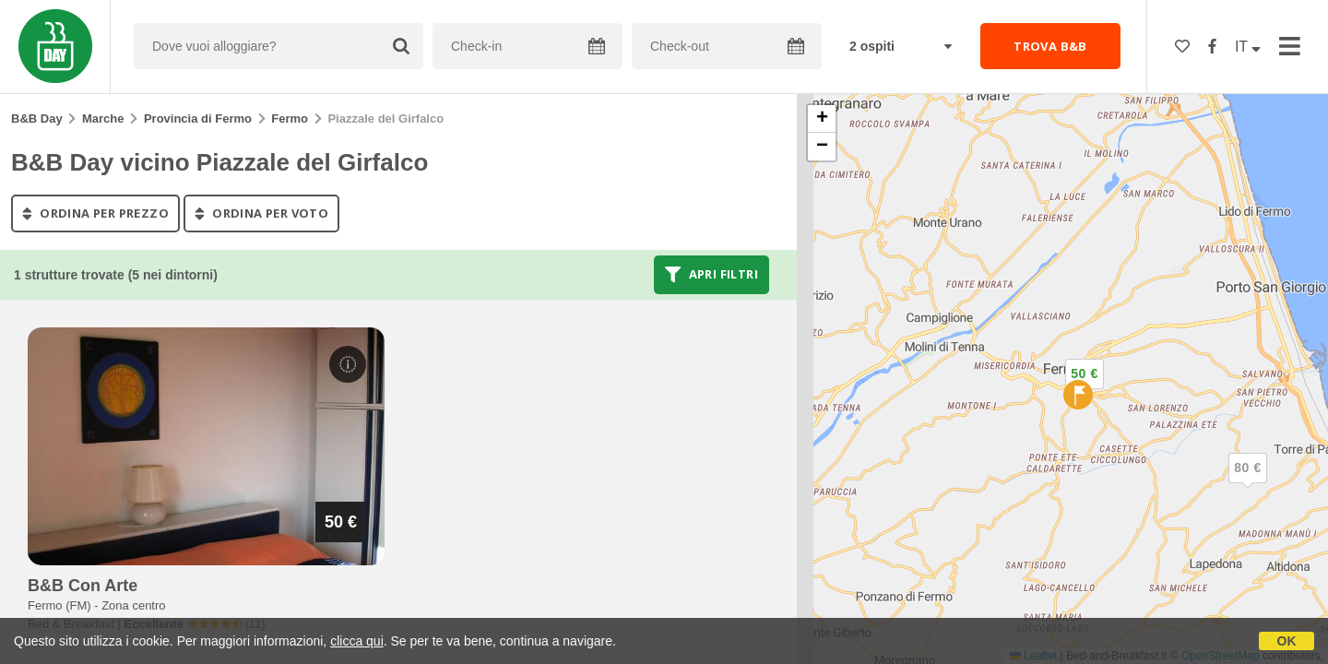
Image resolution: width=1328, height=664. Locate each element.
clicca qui (357, 641)
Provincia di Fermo (198, 118)
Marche (103, 118)
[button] (1248, 483)
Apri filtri (711, 275)
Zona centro (133, 605)
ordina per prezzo (95, 213)
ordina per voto (261, 213)
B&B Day (37, 118)
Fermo (289, 118)
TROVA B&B (1050, 46)
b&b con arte (82, 585)
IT (1248, 46)
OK (1287, 641)
